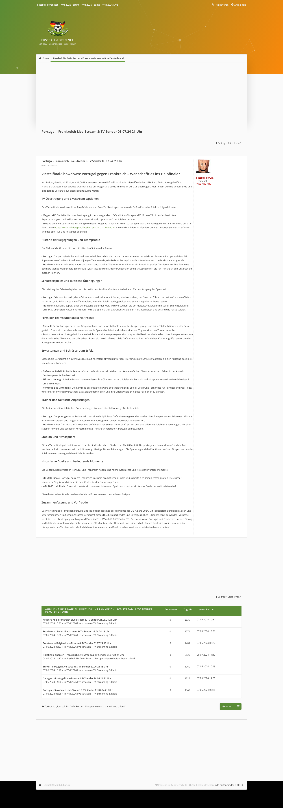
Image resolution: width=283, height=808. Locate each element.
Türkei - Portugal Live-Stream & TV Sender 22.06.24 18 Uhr (75, 666)
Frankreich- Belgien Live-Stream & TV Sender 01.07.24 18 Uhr (77, 643)
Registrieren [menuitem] (221, 4)
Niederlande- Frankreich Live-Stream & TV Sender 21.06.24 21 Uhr (80, 619)
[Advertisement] (141, 93)
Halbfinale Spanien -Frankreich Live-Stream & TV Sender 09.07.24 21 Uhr (83, 655)
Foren (45, 58)
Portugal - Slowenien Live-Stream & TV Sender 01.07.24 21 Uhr (78, 690)
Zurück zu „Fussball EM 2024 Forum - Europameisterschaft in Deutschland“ (85, 706)
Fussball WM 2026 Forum (56, 785)
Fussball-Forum (205, 177)
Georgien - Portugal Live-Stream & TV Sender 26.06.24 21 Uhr (77, 678)
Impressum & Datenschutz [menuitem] (172, 785)
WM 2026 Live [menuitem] (110, 4)
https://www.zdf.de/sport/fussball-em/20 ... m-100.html (84, 227)
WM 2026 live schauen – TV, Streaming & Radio (91, 623)
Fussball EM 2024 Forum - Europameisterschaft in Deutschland (88, 58)
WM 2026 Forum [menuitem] (70, 4)
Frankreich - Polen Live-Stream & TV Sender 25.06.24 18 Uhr (76, 631)
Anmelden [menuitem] (240, 4)
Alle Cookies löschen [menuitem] (202, 785)
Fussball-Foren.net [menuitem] (47, 4)
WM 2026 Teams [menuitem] (90, 4)
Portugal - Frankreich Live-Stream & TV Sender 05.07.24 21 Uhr (92, 132)
